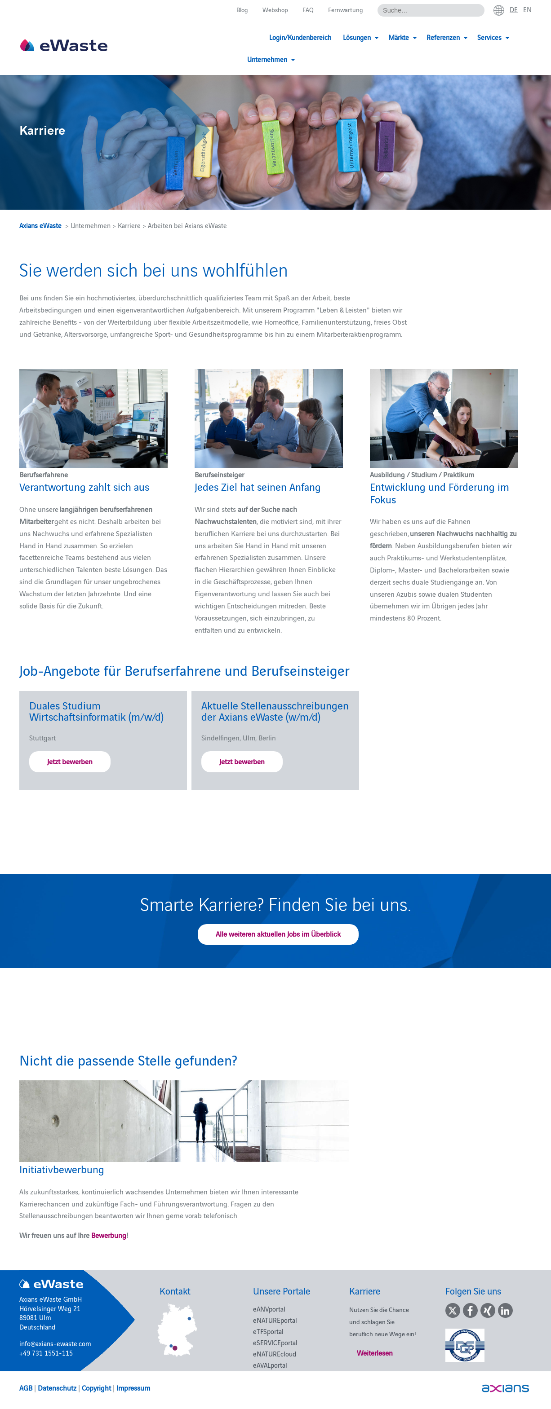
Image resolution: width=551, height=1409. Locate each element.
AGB (25, 1387)
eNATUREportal (275, 1320)
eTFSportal (268, 1331)
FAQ (306, 9)
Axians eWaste (40, 225)
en (527, 9)
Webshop (272, 9)
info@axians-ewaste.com (55, 1343)
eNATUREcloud (274, 1353)
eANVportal (269, 1308)
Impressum (133, 1387)
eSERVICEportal (275, 1342)
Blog (237, 9)
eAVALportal (270, 1364)
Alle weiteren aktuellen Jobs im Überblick (278, 933)
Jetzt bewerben (70, 761)
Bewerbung (108, 1235)
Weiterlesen (375, 1352)
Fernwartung (344, 9)
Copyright (96, 1387)
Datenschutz (57, 1387)
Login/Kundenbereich (256, 37)
